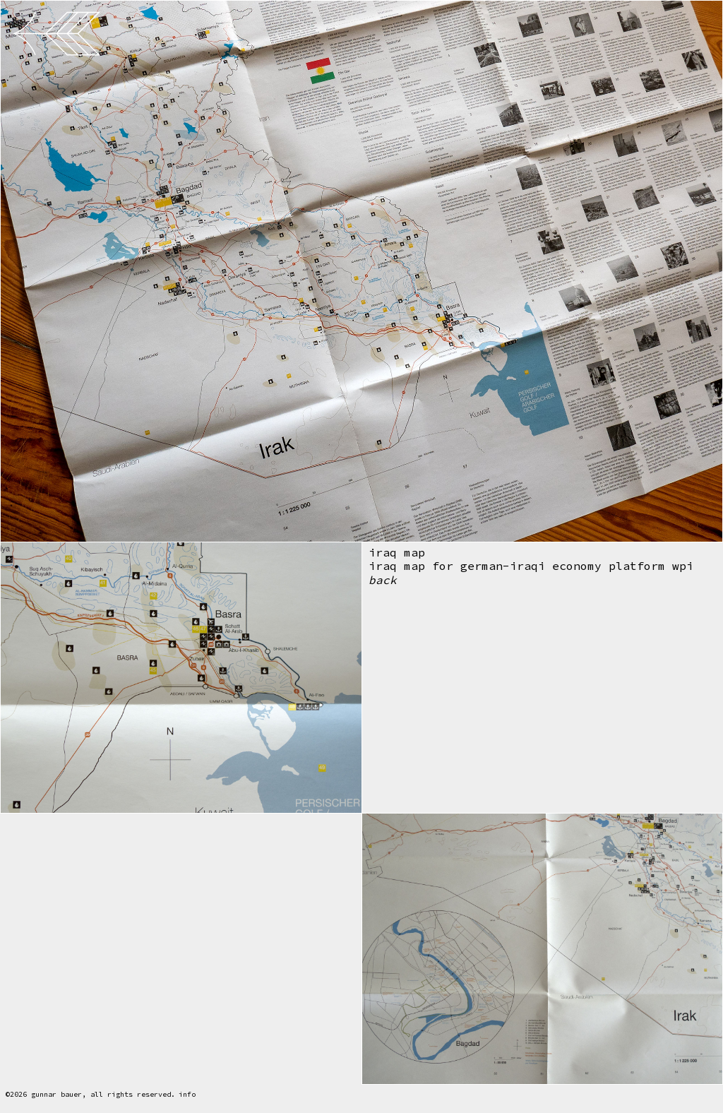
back (383, 581)
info (187, 1094)
